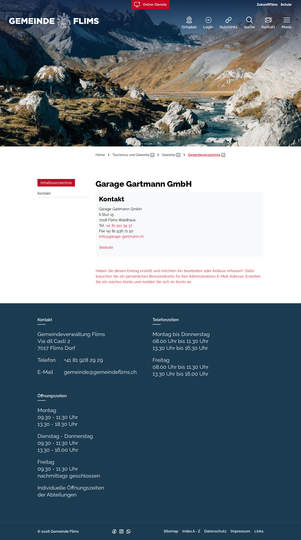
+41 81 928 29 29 (83, 360)
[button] (283, 23)
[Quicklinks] (225, 23)
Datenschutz (215, 531)
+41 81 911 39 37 (119, 225)
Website (108, 247)
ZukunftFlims (267, 5)
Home (100, 155)
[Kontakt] (265, 23)
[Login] (205, 23)
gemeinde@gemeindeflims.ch (100, 372)
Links (259, 531)
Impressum (240, 531)
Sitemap (171, 531)
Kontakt (44, 193)
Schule (286, 5)
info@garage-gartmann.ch (121, 236)
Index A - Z (191, 531)
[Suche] (246, 23)
